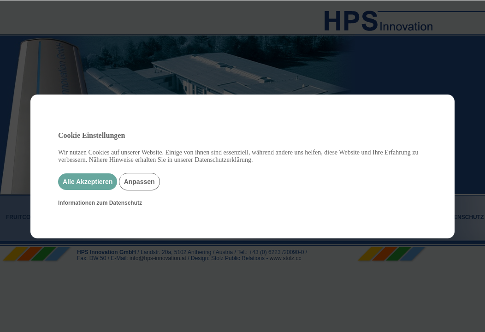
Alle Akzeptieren (87, 181)
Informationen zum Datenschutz (100, 203)
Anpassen (139, 181)
